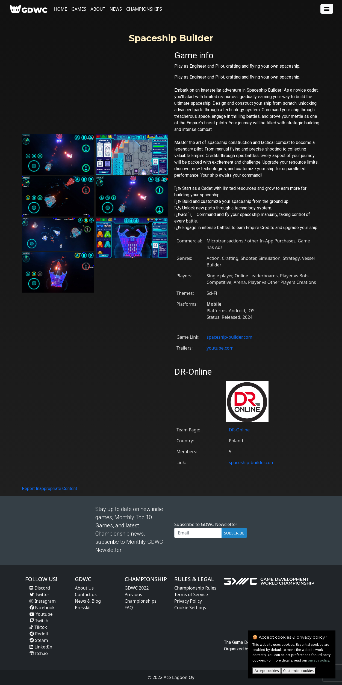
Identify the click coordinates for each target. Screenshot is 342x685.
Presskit (83, 608)
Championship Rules (195, 588)
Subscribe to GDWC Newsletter (205, 524)
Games (79, 9)
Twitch (39, 621)
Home (60, 9)
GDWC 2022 (137, 588)
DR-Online (239, 430)
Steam (39, 640)
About (98, 9)
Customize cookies (298, 670)
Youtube (41, 614)
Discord (40, 588)
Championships (144, 9)
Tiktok (38, 627)
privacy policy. (319, 660)
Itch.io (39, 653)
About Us (84, 588)
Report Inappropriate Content (49, 488)
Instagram (43, 601)
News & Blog (88, 601)
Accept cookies (267, 670)
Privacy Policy (188, 601)
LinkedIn (41, 647)
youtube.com (220, 348)
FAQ (129, 608)
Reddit (39, 634)
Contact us (86, 594)
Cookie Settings (190, 608)
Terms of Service (191, 594)
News (116, 9)
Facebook (42, 608)
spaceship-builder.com (229, 337)
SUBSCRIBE (234, 533)
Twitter (39, 594)
